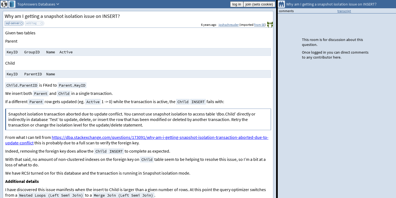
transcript (344, 11)
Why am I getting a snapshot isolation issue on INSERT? (62, 16)
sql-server (13, 23)
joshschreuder (229, 25)
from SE (259, 25)
